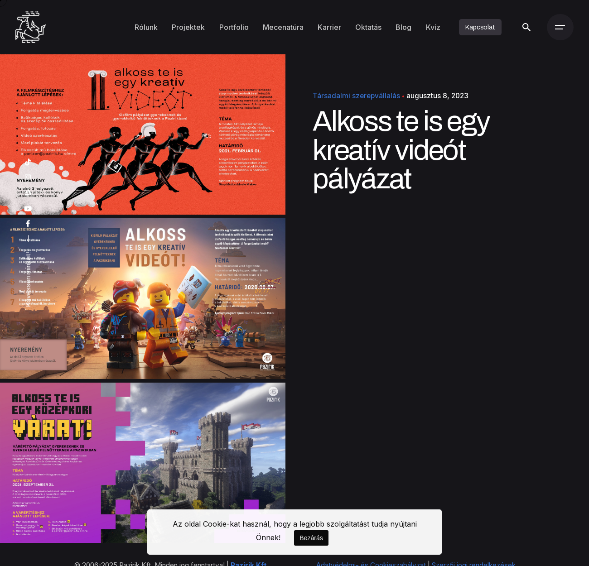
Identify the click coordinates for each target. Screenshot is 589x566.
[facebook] (28, 224)
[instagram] (28, 177)
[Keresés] (526, 27)
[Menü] (560, 27)
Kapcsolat (480, 27)
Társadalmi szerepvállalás (356, 95)
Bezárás (311, 538)
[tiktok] (28, 162)
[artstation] (28, 192)
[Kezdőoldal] (30, 27)
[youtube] (28, 209)
